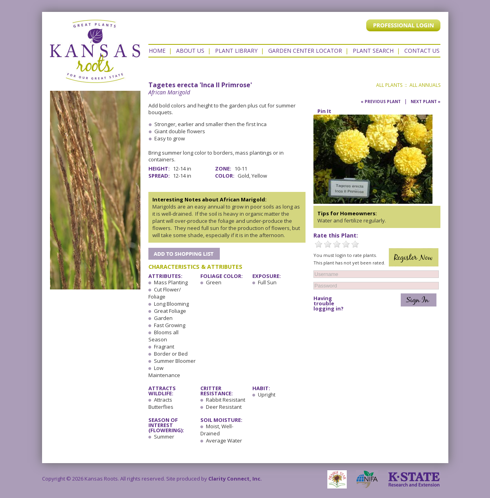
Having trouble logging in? (328, 303)
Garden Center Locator (305, 50)
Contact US (422, 50)
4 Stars (346, 244)
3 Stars (337, 244)
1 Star (319, 244)
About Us (190, 50)
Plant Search (373, 50)
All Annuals (424, 85)
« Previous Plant (381, 101)
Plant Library (236, 50)
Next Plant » (425, 101)
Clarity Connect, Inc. (235, 478)
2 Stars (328, 244)
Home (157, 50)
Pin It (324, 111)
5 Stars (355, 244)
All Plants (389, 85)
